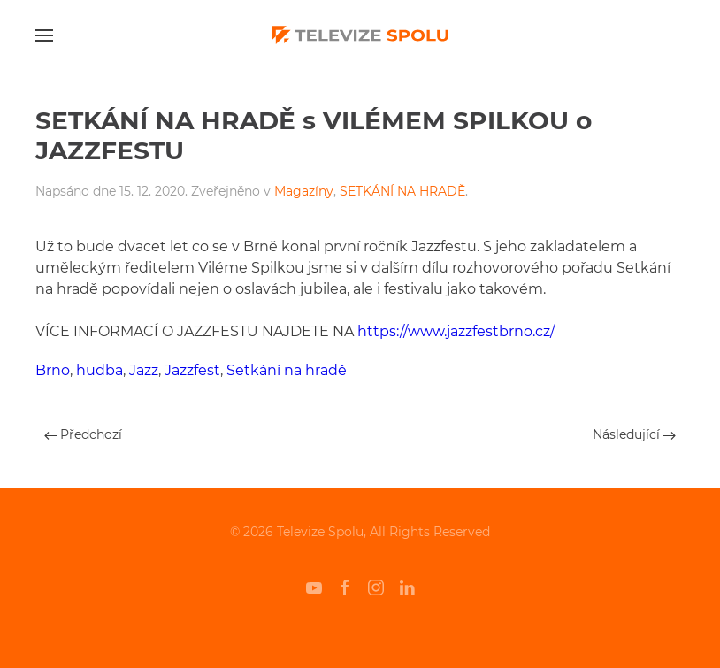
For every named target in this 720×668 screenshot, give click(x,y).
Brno (52, 370)
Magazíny (303, 191)
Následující (634, 434)
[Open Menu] (44, 35)
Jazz (143, 370)
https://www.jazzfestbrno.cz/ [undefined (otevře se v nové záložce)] (456, 331)
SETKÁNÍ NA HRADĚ (402, 191)
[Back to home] (360, 35)
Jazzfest (192, 370)
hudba (99, 370)
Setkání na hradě (286, 370)
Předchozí (83, 434)
